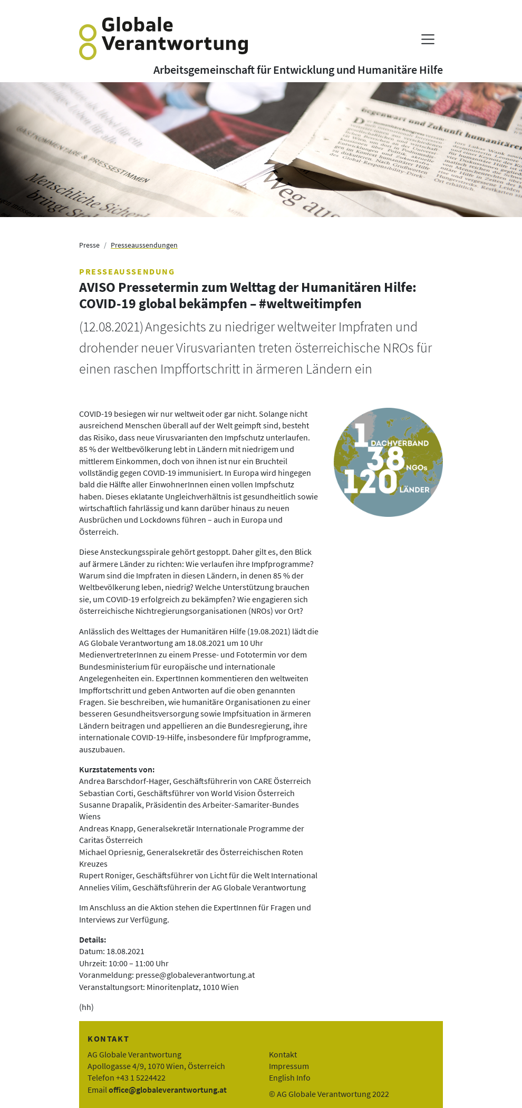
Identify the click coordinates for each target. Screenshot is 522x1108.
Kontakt (283, 1054)
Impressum (289, 1066)
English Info (290, 1077)
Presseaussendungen (144, 245)
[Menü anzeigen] (428, 39)
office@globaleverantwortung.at (168, 1089)
